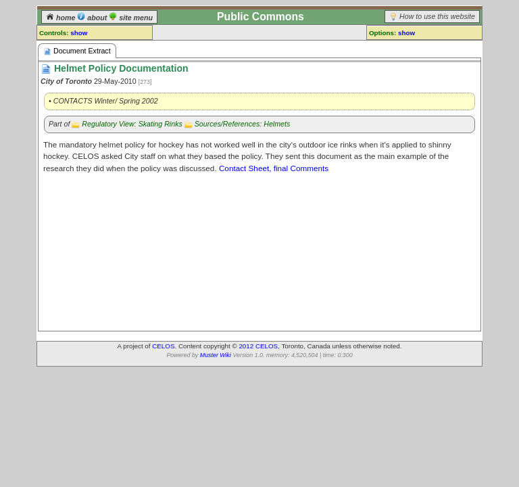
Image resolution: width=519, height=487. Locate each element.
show (78, 33)
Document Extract (77, 51)
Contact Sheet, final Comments (273, 168)
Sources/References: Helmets (243, 124)
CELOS (163, 346)
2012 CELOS (258, 346)
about (93, 18)
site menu (131, 18)
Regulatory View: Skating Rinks (132, 124)
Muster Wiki (215, 355)
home (61, 18)
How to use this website (437, 16)
